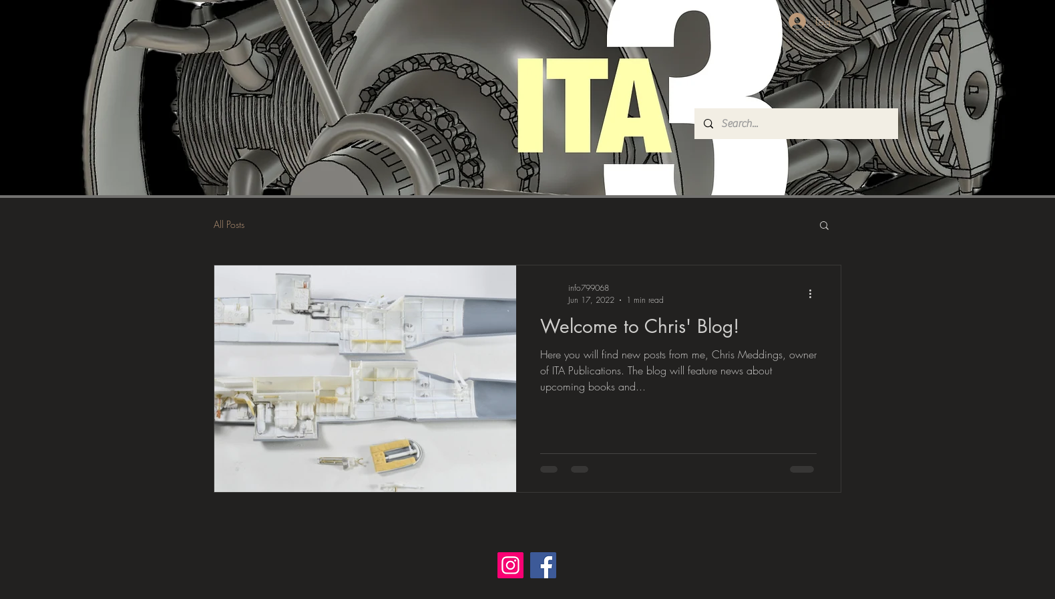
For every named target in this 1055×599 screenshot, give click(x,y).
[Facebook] (543, 565)
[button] (824, 226)
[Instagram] (510, 565)
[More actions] (815, 293)
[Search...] (795, 123)
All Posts (229, 224)
